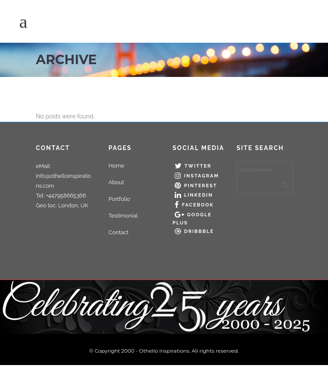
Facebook (198, 205)
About (116, 182)
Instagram (201, 176)
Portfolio (119, 199)
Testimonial (123, 215)
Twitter (197, 166)
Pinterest (200, 186)
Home (116, 165)
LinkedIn (198, 195)
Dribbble (199, 232)
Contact (118, 232)
